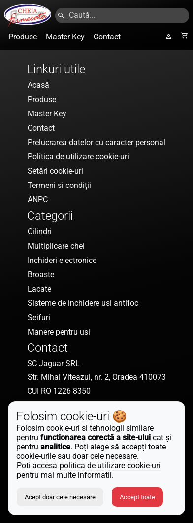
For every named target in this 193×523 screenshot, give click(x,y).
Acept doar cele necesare (60, 497)
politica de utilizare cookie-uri (110, 465)
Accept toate (137, 497)
